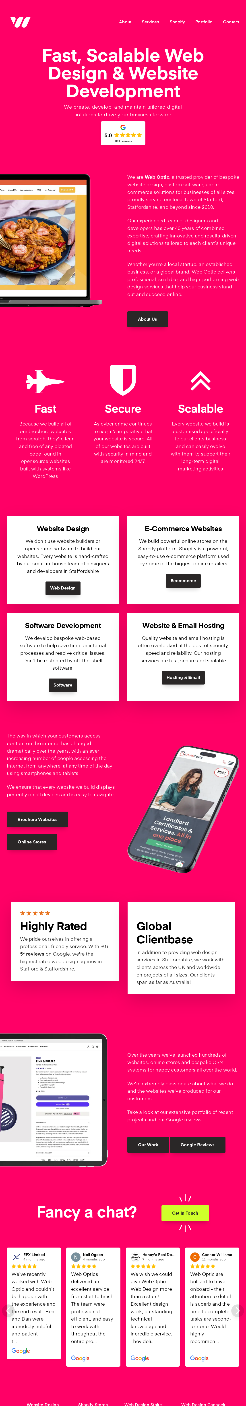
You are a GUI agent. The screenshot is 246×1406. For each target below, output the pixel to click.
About (125, 22)
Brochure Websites (38, 820)
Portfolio (204, 22)
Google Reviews (198, 1145)
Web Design (63, 588)
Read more (30, 1341)
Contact (231, 22)
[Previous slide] (8, 1310)
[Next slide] (237, 1310)
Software (63, 685)
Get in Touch (185, 1213)
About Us (147, 319)
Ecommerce (183, 581)
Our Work (148, 1145)
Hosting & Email (183, 678)
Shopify (177, 22)
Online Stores (32, 842)
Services (150, 22)
